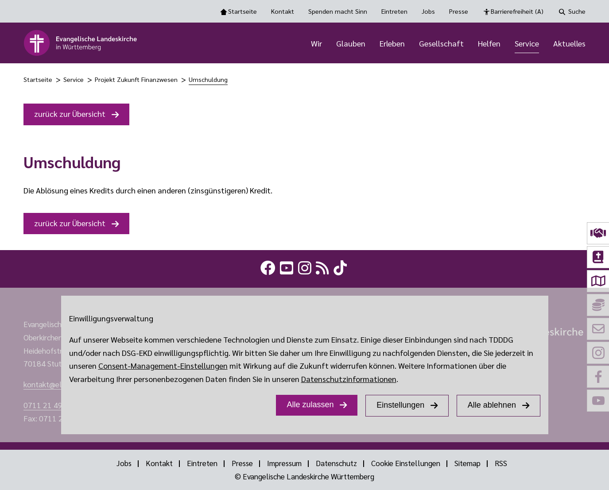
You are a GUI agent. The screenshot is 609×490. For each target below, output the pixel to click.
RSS (501, 463)
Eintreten (394, 11)
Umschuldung (208, 79)
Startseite (242, 11)
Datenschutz (336, 463)
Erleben (392, 43)
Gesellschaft (441, 43)
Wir (316, 43)
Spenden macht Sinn (337, 11)
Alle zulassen (310, 404)
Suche (577, 11)
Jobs (428, 11)
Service (527, 43)
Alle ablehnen (492, 405)
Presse (458, 11)
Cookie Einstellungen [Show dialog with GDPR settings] (405, 463)
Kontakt (282, 11)
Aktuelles (569, 43)
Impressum (284, 463)
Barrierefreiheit (517, 11)
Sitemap (467, 463)
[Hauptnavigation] (369, 43)
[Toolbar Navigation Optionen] (304, 11)
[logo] (80, 43)
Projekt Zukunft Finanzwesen (136, 79)
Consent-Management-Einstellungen (163, 365)
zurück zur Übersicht (69, 113)
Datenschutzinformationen (348, 379)
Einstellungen (400, 405)
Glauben (350, 43)
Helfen (489, 43)
